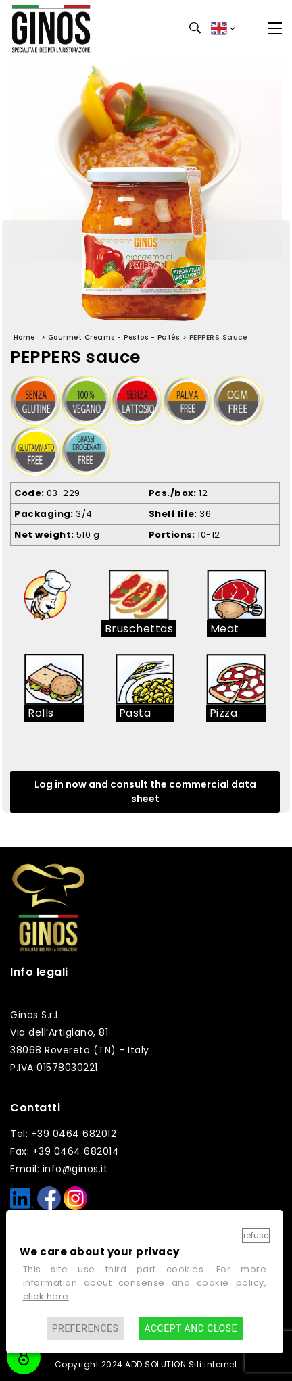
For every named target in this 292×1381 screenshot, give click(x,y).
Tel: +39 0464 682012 (63, 1133)
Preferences (85, 1328)
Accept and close (190, 1328)
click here (46, 1296)
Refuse (255, 1235)
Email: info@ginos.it (58, 1169)
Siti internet (213, 1364)
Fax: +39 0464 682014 (64, 1151)
